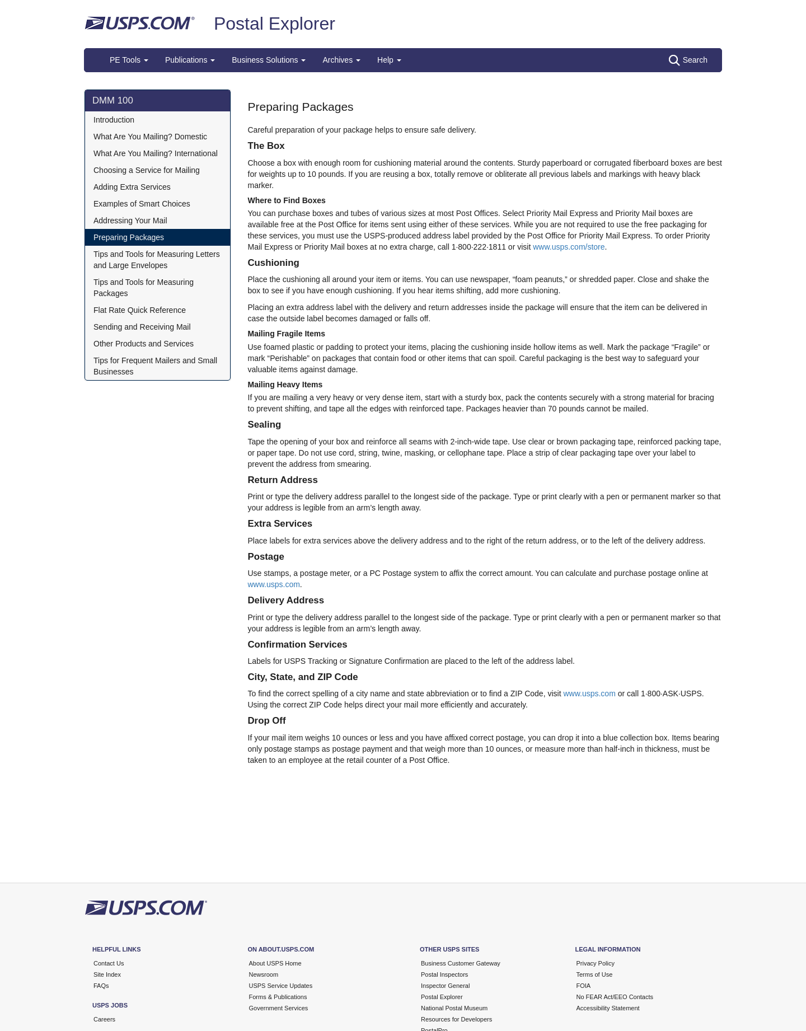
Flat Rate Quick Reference (139, 310)
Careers (104, 1019)
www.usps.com (274, 584)
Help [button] (389, 59)
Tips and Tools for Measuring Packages (143, 288)
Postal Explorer (274, 23)
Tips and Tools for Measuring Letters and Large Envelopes (156, 260)
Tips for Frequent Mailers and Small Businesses (155, 366)
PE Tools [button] (129, 59)
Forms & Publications (278, 996)
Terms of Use (595, 974)
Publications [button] (190, 59)
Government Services (278, 1008)
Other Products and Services (143, 343)
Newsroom (264, 974)
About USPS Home (275, 963)
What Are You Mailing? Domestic (150, 136)
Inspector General (445, 985)
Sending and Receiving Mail (142, 326)
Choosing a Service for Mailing (146, 170)
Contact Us (108, 963)
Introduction (113, 119)
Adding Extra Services (132, 186)
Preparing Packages (128, 237)
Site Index (107, 974)
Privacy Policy (596, 963)
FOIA (584, 985)
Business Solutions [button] (269, 59)
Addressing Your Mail (130, 220)
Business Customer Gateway (460, 963)
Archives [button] (341, 59)
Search (688, 60)
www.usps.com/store (568, 246)
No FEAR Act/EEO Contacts (615, 996)
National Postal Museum (454, 1008)
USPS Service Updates (281, 985)
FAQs (101, 985)
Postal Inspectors (444, 974)
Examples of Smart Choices (141, 203)
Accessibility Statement (608, 1008)
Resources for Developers (456, 1019)
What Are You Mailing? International (155, 153)
